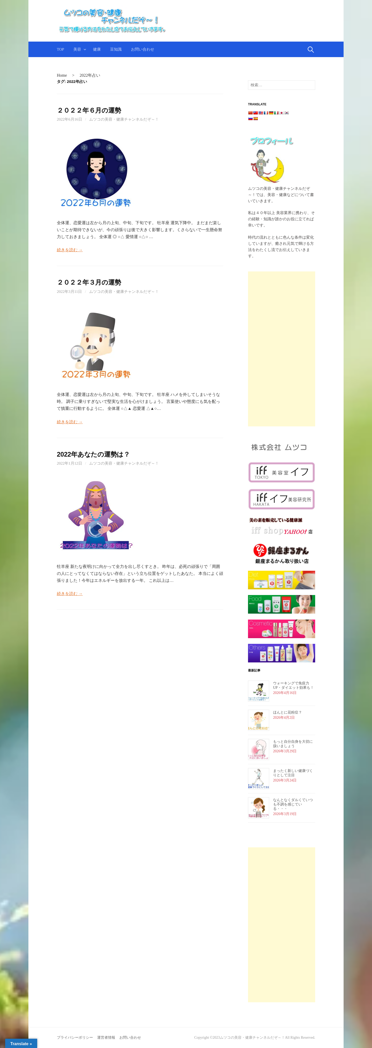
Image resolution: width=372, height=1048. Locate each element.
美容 (77, 49)
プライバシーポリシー (75, 1037)
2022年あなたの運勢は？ (93, 454)
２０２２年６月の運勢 (89, 110)
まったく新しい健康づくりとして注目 (293, 773)
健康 (97, 49)
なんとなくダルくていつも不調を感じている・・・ (293, 804)
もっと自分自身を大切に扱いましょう (293, 744)
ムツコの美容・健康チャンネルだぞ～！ (124, 119)
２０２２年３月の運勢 (89, 282)
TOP (60, 49)
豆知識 (116, 49)
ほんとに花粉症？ (287, 712)
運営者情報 (106, 1037)
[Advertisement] (281, 348)
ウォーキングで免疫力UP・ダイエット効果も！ (293, 685)
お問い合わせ (142, 49)
